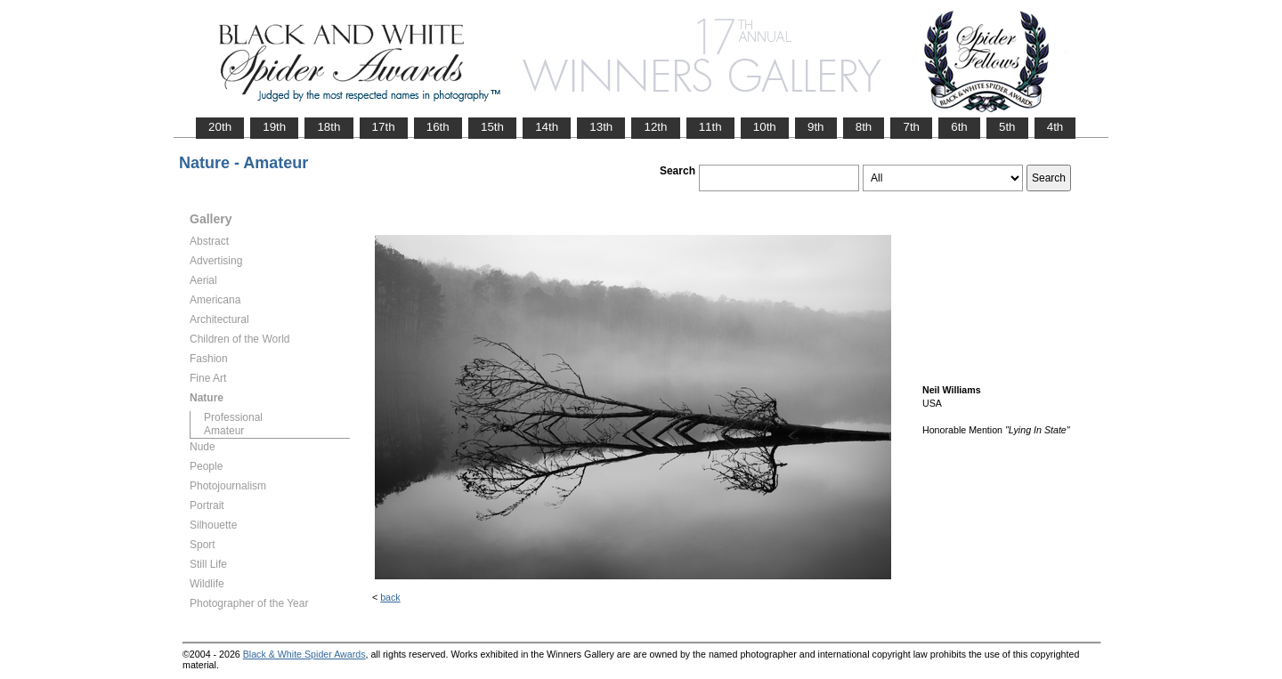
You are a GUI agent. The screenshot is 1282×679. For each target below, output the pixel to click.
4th (1055, 126)
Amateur (224, 430)
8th (864, 126)
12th (655, 126)
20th (220, 126)
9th (816, 126)
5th (1007, 126)
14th (546, 126)
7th (911, 126)
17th (383, 126)
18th (328, 126)
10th (764, 126)
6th (959, 126)
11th (710, 126)
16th (438, 126)
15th (492, 126)
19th (274, 126)
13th (601, 126)
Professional (233, 417)
